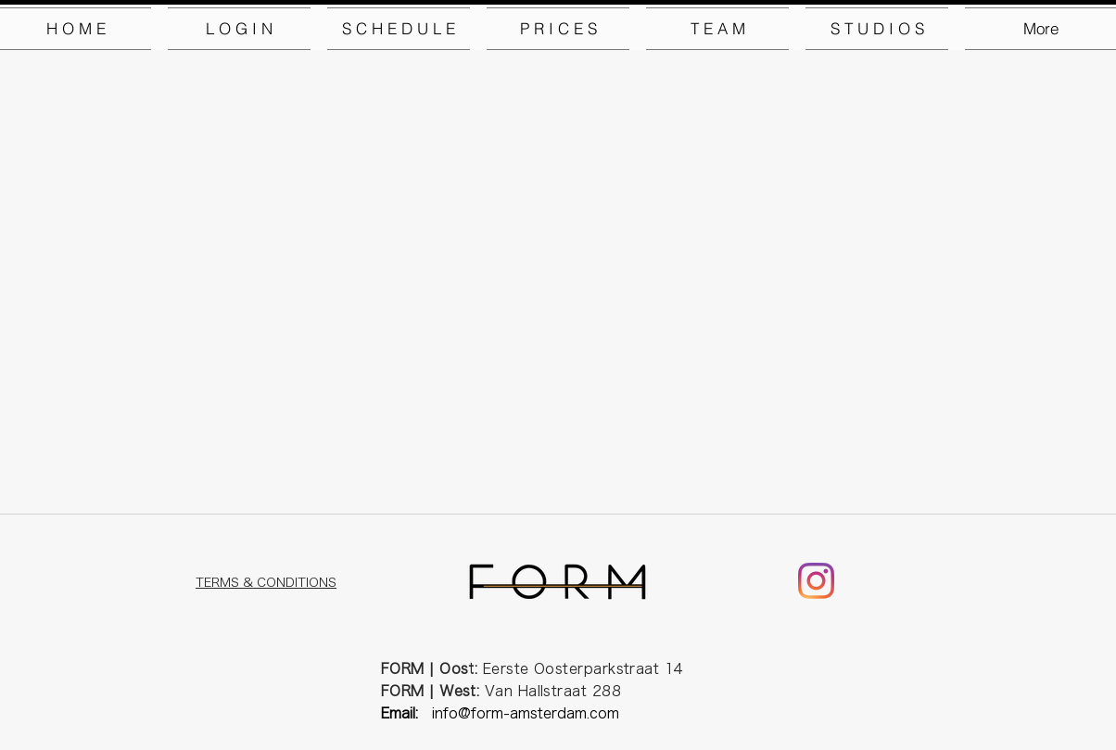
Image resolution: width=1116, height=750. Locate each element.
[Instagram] (816, 581)
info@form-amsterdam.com (525, 713)
